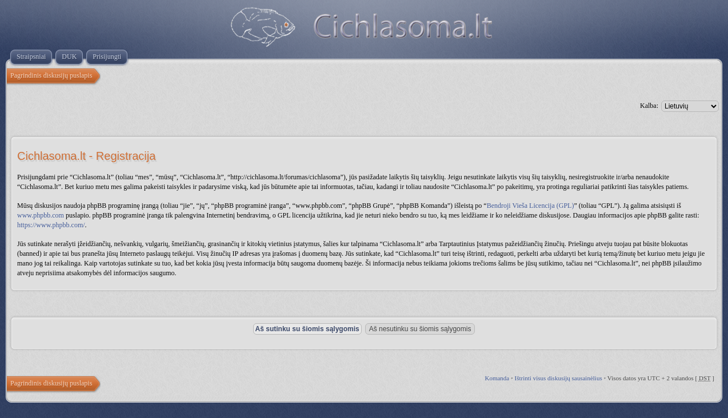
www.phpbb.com (40, 215)
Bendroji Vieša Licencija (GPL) (530, 206)
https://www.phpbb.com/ (51, 225)
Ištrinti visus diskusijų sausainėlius (558, 378)
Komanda (497, 378)
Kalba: (649, 106)
